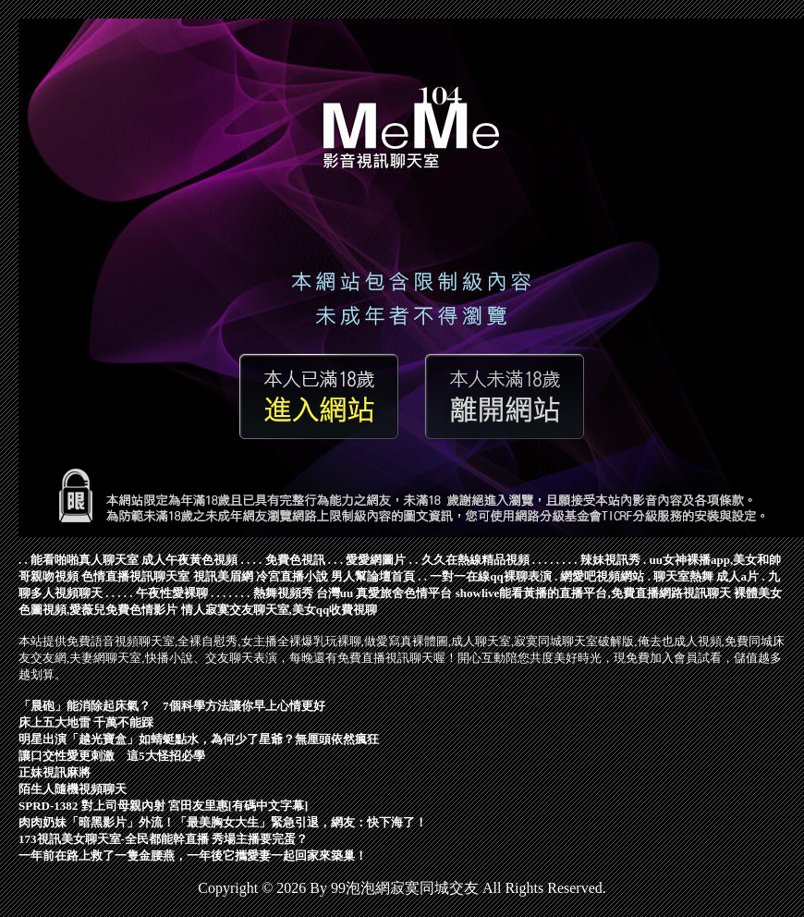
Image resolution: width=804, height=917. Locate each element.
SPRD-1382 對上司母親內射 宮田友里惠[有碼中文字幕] (163, 806)
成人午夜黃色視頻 (189, 560)
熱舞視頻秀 (283, 593)
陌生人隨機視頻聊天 (72, 789)
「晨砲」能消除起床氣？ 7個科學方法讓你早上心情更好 (171, 706)
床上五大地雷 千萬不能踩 (85, 722)
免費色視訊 (295, 560)
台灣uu (334, 593)
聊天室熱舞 (683, 576)
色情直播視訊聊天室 (135, 576)
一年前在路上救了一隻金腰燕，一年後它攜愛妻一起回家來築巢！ (192, 855)
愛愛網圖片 (376, 560)
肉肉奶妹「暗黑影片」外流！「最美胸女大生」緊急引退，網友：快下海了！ (222, 822)
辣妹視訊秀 (610, 560)
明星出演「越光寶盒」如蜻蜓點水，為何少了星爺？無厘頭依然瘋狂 (198, 739)
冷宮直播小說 (292, 576)
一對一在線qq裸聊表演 (490, 576)
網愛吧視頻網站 (602, 576)
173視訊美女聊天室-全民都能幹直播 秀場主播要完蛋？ (163, 839)
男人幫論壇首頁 (373, 576)
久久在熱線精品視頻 (475, 560)
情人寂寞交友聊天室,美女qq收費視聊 (279, 610)
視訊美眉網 (223, 576)
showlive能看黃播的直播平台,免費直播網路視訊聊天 (593, 593)
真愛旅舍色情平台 (404, 593)
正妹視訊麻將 (54, 772)
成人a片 (737, 576)
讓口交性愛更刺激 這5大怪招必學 (111, 756)
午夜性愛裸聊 (172, 593)
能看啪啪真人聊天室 (84, 560)
